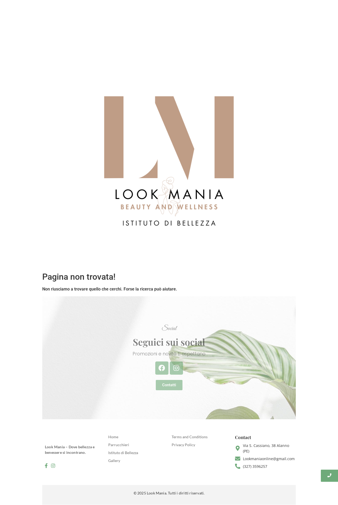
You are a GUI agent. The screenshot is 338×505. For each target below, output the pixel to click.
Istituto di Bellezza (123, 452)
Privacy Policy (183, 444)
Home (113, 437)
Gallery (114, 460)
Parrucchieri (118, 444)
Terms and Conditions (190, 437)
